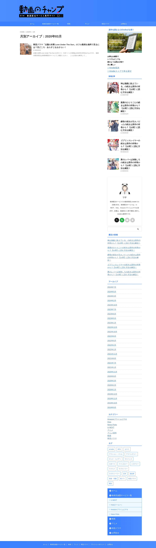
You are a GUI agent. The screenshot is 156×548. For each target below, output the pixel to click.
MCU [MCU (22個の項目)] (119, 431)
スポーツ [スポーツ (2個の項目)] (112, 446)
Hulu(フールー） (117, 487)
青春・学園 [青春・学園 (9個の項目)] (113, 461)
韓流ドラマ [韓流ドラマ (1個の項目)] (132, 461)
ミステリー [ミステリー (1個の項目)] (135, 446)
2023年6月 (111, 296)
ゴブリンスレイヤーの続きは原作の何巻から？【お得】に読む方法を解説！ (131, 133)
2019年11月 (111, 381)
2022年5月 (111, 323)
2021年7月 (111, 345)
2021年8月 (111, 341)
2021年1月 (111, 349)
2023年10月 (111, 287)
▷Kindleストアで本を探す (117, 71)
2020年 (28, 32)
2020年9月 (111, 358)
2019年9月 (111, 389)
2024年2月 (111, 283)
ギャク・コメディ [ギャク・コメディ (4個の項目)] (115, 441)
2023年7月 (111, 292)
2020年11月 (111, 354)
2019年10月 (111, 385)
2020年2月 (111, 367)
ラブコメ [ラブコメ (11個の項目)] (112, 451)
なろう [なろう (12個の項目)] (127, 431)
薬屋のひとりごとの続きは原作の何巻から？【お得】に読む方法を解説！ (131, 101)
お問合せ (124, 24)
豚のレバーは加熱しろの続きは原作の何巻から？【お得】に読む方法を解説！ (131, 149)
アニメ (87, 24)
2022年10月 (111, 314)
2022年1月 (111, 332)
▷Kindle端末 (112, 68)
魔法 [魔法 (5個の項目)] (110, 465)
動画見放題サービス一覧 (50, 24)
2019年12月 (111, 376)
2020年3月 (111, 363)
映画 (68, 24)
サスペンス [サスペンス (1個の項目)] (128, 441)
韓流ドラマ (105, 24)
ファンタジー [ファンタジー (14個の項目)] (123, 446)
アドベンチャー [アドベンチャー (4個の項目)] (131, 436)
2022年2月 (111, 327)
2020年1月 (111, 372)
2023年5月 (111, 300)
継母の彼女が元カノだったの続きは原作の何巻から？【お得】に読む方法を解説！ (131, 117)
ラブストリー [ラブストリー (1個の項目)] (123, 451)
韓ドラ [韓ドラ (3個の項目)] (122, 461)
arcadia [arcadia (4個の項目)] (111, 431)
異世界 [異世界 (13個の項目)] (132, 456)
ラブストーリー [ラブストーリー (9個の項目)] (114, 456)
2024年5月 (111, 274)
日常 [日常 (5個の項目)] (124, 456)
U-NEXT (114, 482)
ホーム (32, 24)
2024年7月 (111, 269)
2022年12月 (111, 309)
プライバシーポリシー (97, 526)
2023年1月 (111, 305)
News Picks (115, 496)
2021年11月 (111, 336)
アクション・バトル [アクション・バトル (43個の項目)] (115, 436)
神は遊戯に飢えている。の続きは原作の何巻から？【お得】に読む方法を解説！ (131, 85)
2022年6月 (111, 318)
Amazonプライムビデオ (119, 491)
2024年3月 (111, 278)
